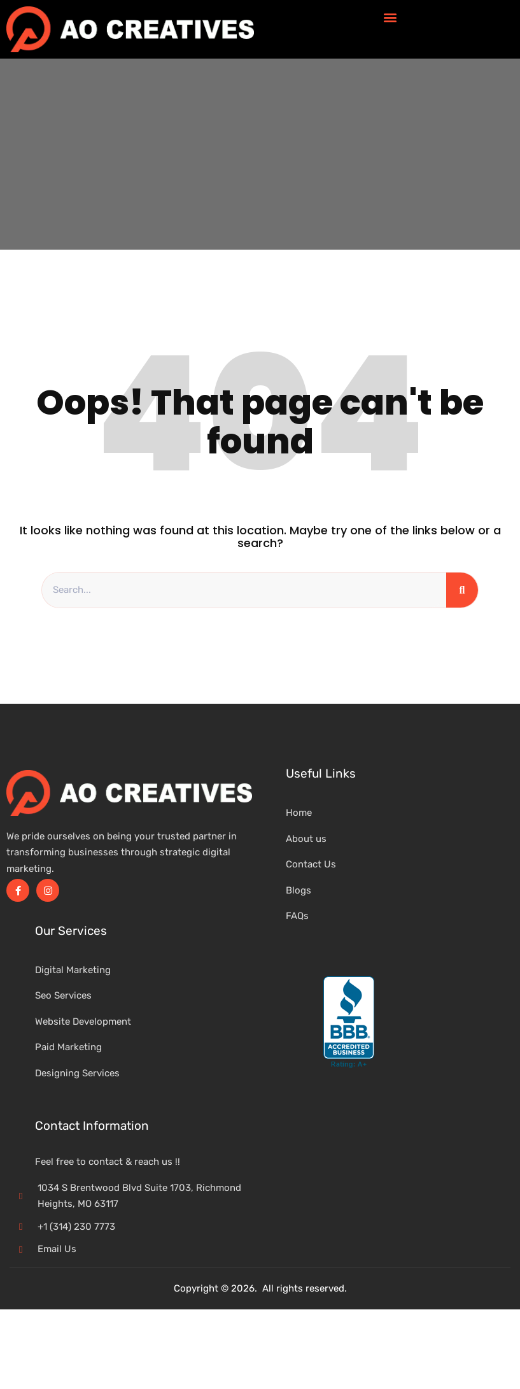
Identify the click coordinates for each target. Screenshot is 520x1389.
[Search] (462, 590)
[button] (389, 16)
